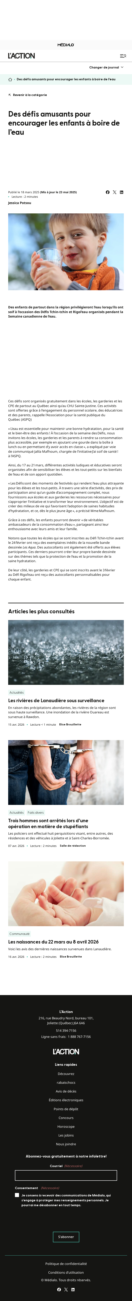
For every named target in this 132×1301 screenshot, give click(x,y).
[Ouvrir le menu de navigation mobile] (123, 55)
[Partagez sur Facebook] (107, 192)
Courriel (66, 1166)
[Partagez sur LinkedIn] (121, 192)
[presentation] (46, 1220)
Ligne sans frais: (66, 1037)
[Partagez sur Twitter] (114, 192)
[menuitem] (106, 67)
